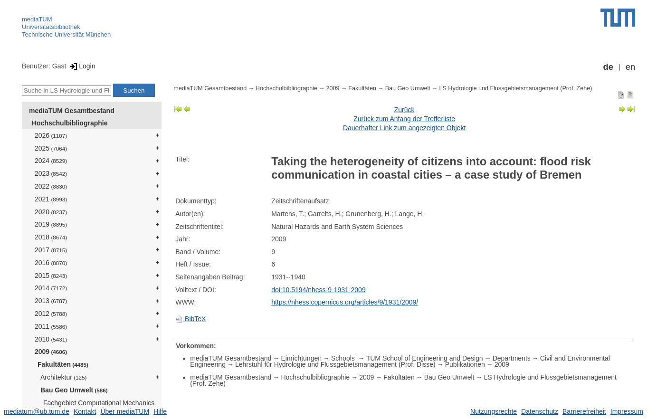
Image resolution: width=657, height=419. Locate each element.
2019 (51, 224)
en (630, 67)
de (608, 67)
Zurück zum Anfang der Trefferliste (404, 119)
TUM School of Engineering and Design (424, 358)
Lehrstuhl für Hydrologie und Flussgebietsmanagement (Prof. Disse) (335, 364)
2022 (51, 186)
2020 (51, 212)
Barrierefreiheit (584, 411)
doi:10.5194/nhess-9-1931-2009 (318, 290)
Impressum (626, 411)
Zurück (404, 110)
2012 (51, 313)
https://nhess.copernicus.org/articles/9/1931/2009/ (344, 302)
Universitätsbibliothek (51, 26)
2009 (51, 351)
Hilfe (160, 411)
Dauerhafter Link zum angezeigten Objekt (404, 128)
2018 (51, 237)
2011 (51, 326)
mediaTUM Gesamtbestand (71, 110)
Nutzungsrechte (493, 411)
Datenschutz (539, 411)
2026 (51, 135)
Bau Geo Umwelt (74, 390)
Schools (344, 358)
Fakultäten (63, 364)
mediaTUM (37, 19)
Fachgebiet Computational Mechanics (98, 406)
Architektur (63, 377)
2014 (51, 288)
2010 (51, 339)
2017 (51, 250)
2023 (51, 173)
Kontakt (85, 411)
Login (81, 66)
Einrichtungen (301, 358)
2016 (51, 263)
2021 (51, 199)
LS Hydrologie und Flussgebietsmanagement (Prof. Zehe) (515, 88)
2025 (51, 148)
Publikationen (465, 364)
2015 (51, 275)
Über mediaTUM (124, 411)
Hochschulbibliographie (69, 123)
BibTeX (190, 319)
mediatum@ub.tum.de (36, 411)
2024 (51, 160)
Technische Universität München (66, 34)
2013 (51, 301)
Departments (512, 358)
